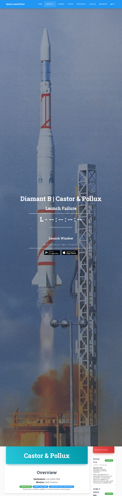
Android (103, 4)
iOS (112, 4)
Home (40, 4)
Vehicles (92, 4)
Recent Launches (101, 450)
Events (70, 4)
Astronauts (81, 4)
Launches (49, 4)
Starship (61, 4)
